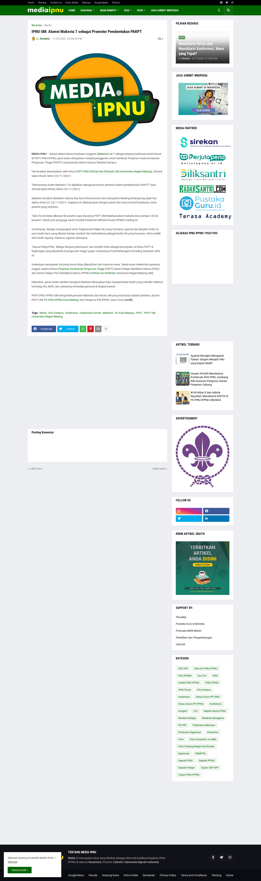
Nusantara (94, 862)
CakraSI (180, 644)
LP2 (195, 711)
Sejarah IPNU (185, 760)
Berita (48, 25)
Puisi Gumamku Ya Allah (203, 739)
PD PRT (182, 725)
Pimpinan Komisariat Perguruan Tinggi (81, 268)
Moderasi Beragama (213, 718)
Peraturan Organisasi (189, 732)
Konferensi (216, 703)
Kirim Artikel (71, 2)
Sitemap (86, 2)
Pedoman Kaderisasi (204, 725)
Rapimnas (183, 753)
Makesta (103, 153)
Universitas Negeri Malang (135, 171)
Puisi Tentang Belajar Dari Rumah (196, 746)
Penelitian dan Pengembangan (194, 637)
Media (71, 858)
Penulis (116, 2)
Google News (76, 875)
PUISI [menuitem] (140, 10)
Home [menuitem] (72, 10)
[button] (219, 10)
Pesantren (212, 732)
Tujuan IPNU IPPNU (188, 774)
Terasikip (181, 617)
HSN (215, 675)
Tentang (42, 2)
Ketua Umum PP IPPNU (191, 703)
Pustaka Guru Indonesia (190, 623)
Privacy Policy (168, 875)
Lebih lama (158, 468)
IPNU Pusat (184, 689)
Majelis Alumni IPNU (215, 711)
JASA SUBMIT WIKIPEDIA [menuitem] (164, 10)
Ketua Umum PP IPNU (208, 696)
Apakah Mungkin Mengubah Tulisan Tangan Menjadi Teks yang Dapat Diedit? (207, 359)
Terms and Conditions (194, 875)
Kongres (182, 711)
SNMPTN (200, 753)
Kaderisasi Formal (90, 313)
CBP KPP (183, 668)
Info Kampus (56, 313)
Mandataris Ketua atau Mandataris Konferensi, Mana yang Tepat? (201, 48)
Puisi (181, 739)
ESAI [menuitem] (126, 10)
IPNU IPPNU (211, 682)
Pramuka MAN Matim (188, 630)
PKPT (139, 313)
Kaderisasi (71, 313)
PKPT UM (149, 313)
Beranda (37, 25)
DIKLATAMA (184, 675)
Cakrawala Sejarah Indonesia (141, 862)
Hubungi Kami (110, 875)
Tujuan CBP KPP (209, 767)
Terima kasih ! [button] (19, 870)
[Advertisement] (97, 382)
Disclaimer (149, 875)
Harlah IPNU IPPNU (188, 682)
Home (31, 2)
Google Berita (101, 2)
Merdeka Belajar (187, 718)
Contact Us (56, 2)
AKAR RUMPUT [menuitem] (108, 10)
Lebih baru (36, 468)
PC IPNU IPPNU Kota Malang (61, 299)
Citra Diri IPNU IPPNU (205, 668)
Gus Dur (202, 675)
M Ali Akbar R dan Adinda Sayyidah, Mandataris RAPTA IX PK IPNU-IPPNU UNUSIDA (209, 396)
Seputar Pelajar (186, 767)
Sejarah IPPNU (207, 760)
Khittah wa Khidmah (103, 273)
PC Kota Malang (124, 313)
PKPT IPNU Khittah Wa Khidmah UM (97, 171)
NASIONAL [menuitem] (86, 10)
